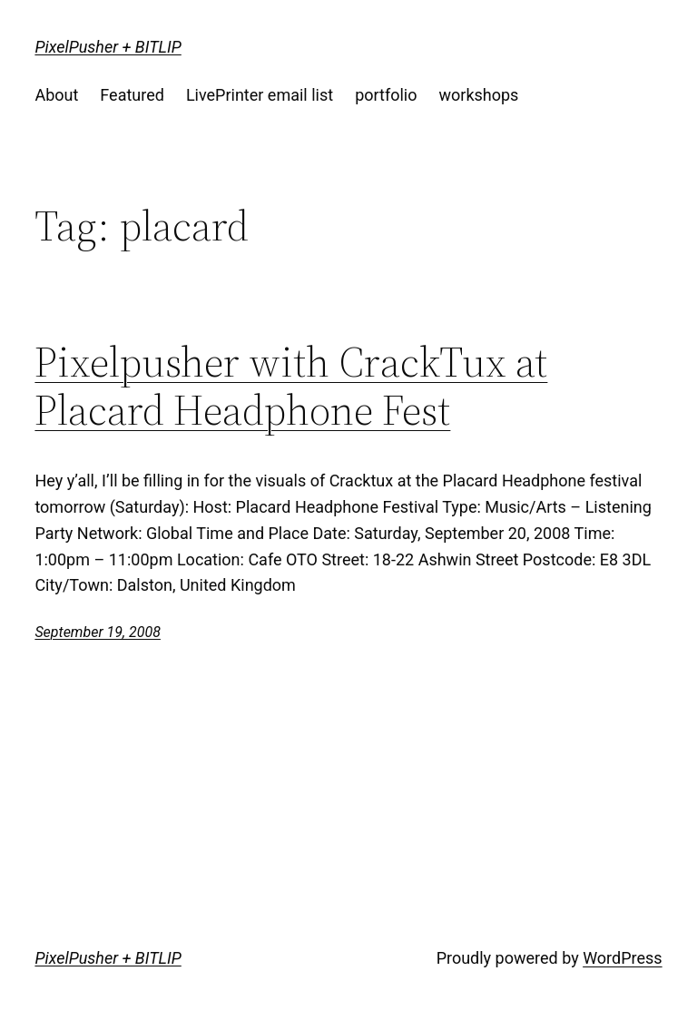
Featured (132, 94)
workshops (478, 94)
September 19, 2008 (97, 632)
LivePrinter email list (259, 94)
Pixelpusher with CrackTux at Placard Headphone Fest (290, 386)
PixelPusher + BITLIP (107, 46)
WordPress (622, 957)
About (56, 94)
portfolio (386, 94)
